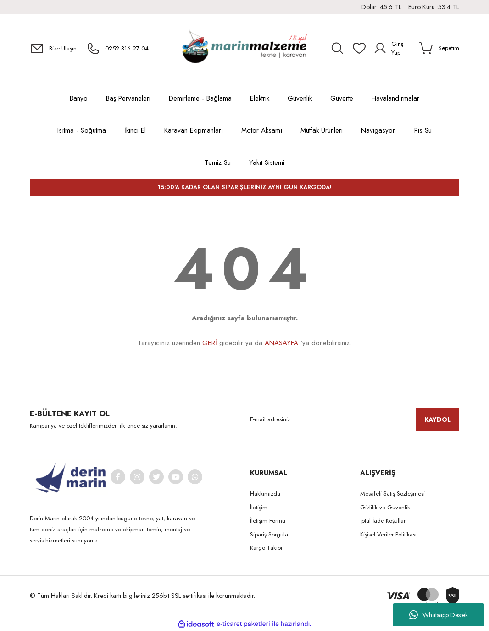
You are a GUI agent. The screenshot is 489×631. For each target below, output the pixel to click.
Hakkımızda (265, 493)
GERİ (209, 343)
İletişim (258, 507)
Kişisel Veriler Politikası (388, 534)
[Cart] (439, 48)
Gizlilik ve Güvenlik (385, 507)
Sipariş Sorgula (269, 534)
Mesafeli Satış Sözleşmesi (392, 493)
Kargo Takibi (266, 547)
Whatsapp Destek (438, 615)
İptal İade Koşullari (383, 520)
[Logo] (244, 48)
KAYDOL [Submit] (437, 419)
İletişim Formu (267, 520)
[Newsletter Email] (354, 419)
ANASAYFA (281, 343)
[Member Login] (392, 48)
